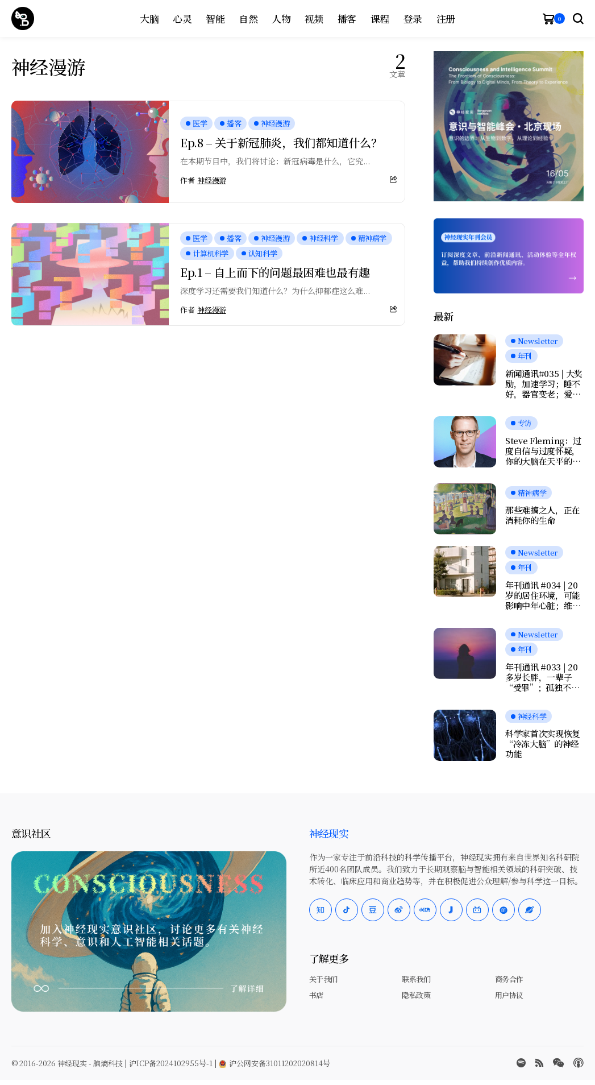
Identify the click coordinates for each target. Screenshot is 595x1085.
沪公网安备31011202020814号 (274, 1063)
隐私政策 (416, 994)
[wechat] (558, 1062)
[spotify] (521, 1062)
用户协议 (509, 994)
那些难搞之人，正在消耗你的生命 (542, 515)
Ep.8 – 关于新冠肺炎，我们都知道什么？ (281, 142)
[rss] (539, 1063)
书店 (316, 994)
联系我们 (416, 979)
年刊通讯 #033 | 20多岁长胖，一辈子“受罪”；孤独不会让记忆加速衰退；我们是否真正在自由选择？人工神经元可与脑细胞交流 (542, 677)
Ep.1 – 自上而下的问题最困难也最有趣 (275, 272)
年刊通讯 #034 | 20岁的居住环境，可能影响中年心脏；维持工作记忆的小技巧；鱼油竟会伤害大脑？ (542, 595)
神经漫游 (211, 180)
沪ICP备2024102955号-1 (171, 1063)
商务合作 (509, 979)
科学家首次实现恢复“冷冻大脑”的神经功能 (542, 743)
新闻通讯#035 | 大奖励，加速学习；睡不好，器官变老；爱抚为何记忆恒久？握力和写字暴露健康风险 (543, 383)
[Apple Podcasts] (578, 1063)
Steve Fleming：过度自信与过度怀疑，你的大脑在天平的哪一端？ (543, 451)
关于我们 (323, 979)
